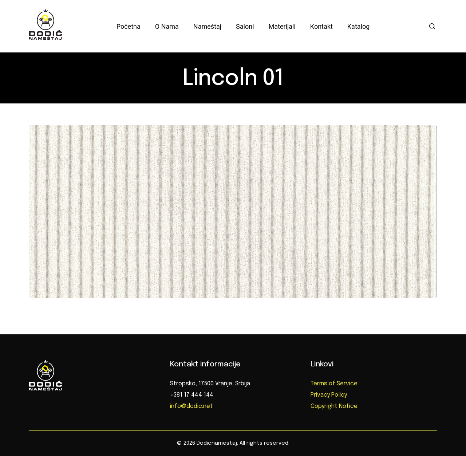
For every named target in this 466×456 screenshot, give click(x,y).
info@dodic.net (191, 406)
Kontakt (321, 26)
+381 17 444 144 (191, 395)
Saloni (245, 26)
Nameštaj (207, 26)
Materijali (282, 26)
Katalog (358, 26)
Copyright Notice (334, 406)
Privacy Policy (329, 395)
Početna (128, 26)
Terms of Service (334, 384)
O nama (167, 26)
